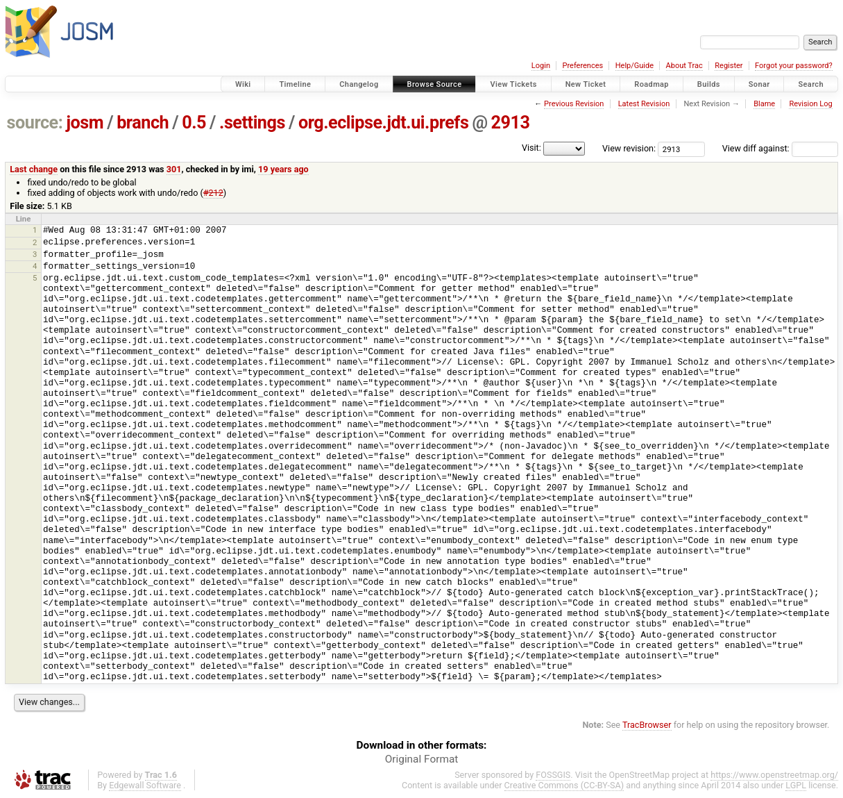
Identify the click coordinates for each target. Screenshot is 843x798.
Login (540, 65)
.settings (252, 123)
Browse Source (434, 84)
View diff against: (780, 148)
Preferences (582, 65)
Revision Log (810, 103)
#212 (213, 193)
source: (35, 123)
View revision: (629, 148)
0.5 (194, 123)
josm (84, 123)
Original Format (422, 759)
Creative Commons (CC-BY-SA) (564, 785)
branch (143, 123)
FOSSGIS (553, 775)
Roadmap (651, 84)
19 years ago (283, 169)
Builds (708, 84)
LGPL (795, 785)
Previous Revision (574, 103)
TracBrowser (647, 725)
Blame (764, 103)
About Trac (684, 65)
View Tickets (513, 84)
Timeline (295, 84)
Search (811, 84)
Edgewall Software (145, 785)
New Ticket (585, 84)
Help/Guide (634, 65)
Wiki (243, 84)
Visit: (531, 147)
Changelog (358, 84)
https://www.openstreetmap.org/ (774, 775)
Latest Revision (644, 103)
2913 (510, 123)
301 (174, 169)
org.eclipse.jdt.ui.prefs (383, 123)
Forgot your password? (794, 65)
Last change (34, 169)
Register (728, 65)
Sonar (759, 84)
